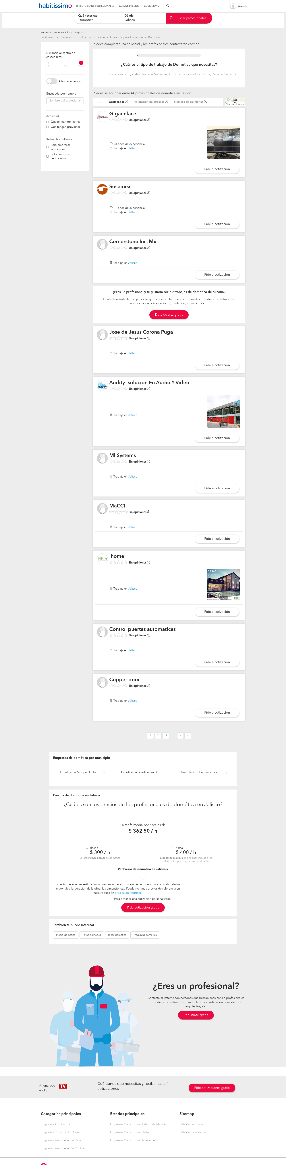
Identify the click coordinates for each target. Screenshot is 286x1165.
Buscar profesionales (188, 18)
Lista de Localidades (192, 1132)
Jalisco (101, 37)
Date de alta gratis (169, 314)
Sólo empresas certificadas (60, 156)
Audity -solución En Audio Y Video (149, 383)
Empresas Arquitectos (55, 1124)
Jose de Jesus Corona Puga (141, 332)
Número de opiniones (188, 102)
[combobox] (97, 18)
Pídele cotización (217, 169)
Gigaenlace (122, 114)
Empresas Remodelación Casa (61, 1140)
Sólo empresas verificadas (60, 147)
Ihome (116, 556)
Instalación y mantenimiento (126, 37)
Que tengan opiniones (65, 121)
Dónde (129, 15)
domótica (65, 935)
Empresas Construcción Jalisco (130, 1132)
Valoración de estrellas (149, 102)
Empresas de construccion (76, 37)
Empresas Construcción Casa (60, 1132)
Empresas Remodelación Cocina (62, 1148)
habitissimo (47, 37)
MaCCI (117, 506)
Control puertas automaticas (142, 629)
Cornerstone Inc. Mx (132, 241)
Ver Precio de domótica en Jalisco (142, 869)
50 (65, 66)
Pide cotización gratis (143, 907)
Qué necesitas (87, 15)
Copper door (124, 680)
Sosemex (120, 186)
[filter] (65, 63)
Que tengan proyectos (65, 127)
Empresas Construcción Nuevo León (134, 1140)
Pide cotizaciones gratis (212, 1088)
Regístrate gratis (196, 1015)
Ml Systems (122, 455)
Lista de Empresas (191, 1124)
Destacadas (116, 102)
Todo (81, 66)
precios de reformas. (128, 893)
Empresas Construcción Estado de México (138, 1124)
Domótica (154, 37)
